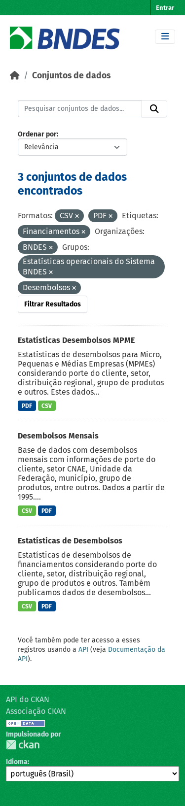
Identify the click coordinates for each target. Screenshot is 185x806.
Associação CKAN (36, 711)
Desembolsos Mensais (58, 435)
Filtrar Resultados (52, 304)
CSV (46, 406)
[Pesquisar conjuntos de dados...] (80, 109)
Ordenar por (37, 134)
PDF (27, 406)
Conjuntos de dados (71, 75)
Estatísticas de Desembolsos (70, 540)
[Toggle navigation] (165, 37)
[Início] (15, 75)
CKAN (22, 744)
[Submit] (154, 109)
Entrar (165, 7)
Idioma (17, 762)
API (83, 649)
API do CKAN (27, 699)
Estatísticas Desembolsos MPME (76, 340)
